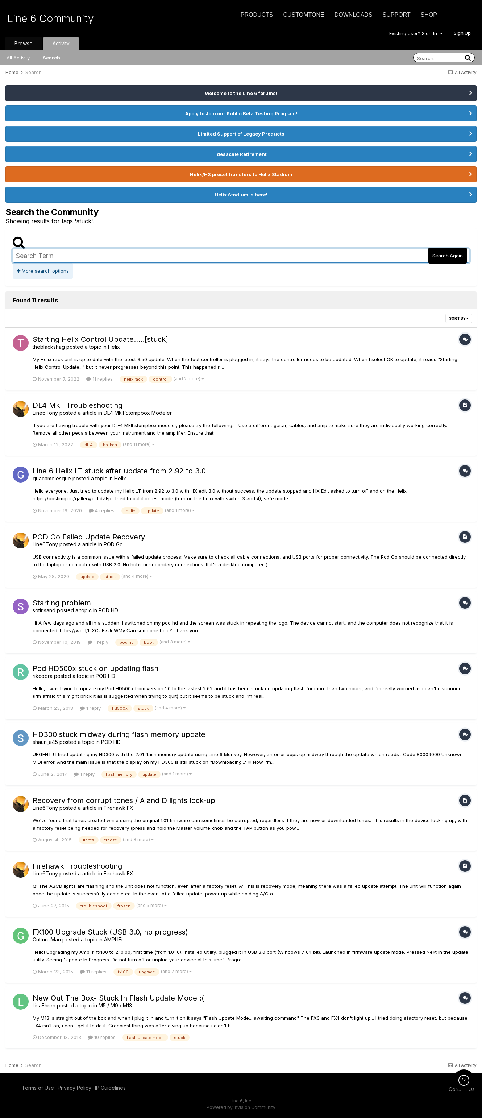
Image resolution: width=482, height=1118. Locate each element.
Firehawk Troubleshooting (77, 866)
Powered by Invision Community (241, 1107)
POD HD (108, 610)
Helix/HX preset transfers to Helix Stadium (241, 174)
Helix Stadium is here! (241, 195)
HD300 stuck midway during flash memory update (119, 734)
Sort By (459, 318)
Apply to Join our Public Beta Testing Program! (241, 113)
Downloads (354, 15)
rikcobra (43, 676)
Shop (429, 15)
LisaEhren (44, 1005)
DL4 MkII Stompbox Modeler (138, 413)
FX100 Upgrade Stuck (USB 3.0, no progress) (110, 932)
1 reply (98, 642)
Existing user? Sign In (416, 33)
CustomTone (303, 15)
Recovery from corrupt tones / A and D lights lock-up (124, 800)
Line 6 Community (50, 18)
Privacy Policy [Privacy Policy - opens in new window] (74, 1088)
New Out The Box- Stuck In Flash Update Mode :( (118, 998)
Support (397, 15)
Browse (23, 43)
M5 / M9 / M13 (115, 1005)
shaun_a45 (45, 742)
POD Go (113, 544)
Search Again (447, 255)
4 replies (102, 510)
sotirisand (44, 610)
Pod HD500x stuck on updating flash (95, 668)
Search (51, 58)
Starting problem (62, 603)
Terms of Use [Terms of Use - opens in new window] (38, 1088)
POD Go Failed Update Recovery (89, 537)
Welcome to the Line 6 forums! (241, 93)
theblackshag (49, 347)
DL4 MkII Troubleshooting (77, 405)
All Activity (18, 58)
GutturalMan (47, 939)
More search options (43, 271)
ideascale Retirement (241, 154)
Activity (61, 43)
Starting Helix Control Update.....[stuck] (100, 339)
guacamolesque (52, 478)
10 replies (102, 1037)
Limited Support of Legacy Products (241, 134)
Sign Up (462, 33)
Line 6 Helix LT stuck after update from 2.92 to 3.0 (119, 471)
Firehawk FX (118, 808)
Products (257, 15)
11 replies (99, 379)
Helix (114, 347)
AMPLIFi (113, 939)
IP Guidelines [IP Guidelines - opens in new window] (110, 1088)
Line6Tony (45, 413)
